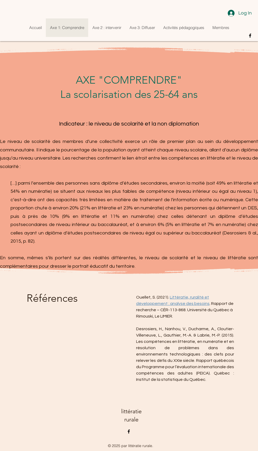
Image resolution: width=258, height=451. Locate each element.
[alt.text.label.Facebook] (250, 35)
